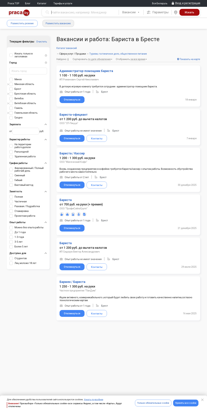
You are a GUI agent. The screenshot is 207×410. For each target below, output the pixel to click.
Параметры (158, 12)
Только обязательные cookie (153, 403)
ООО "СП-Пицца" (69, 123)
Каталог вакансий (66, 48)
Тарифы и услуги (62, 3)
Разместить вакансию (58, 23)
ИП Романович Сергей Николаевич (79, 79)
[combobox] (131, 12)
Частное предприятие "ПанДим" (78, 290)
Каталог (42, 3)
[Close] (202, 400)
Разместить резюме (22, 23)
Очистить (41, 41)
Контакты (96, 138)
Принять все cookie (185, 403)
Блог (27, 3)
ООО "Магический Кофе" (73, 162)
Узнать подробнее (93, 399)
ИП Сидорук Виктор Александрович (80, 251)
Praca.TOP (13, 3)
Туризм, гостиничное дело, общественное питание (118, 53)
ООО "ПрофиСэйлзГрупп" (74, 208)
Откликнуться (72, 99)
